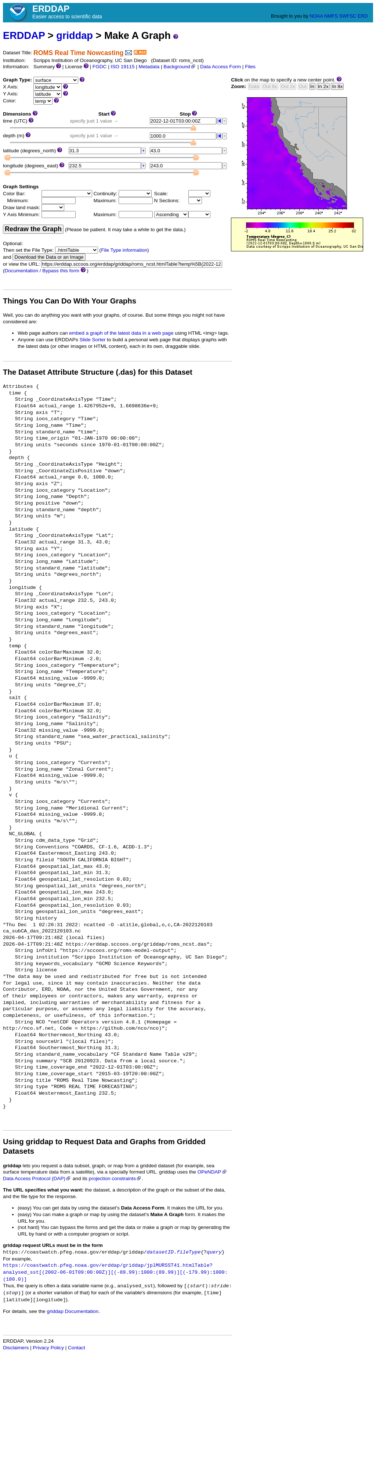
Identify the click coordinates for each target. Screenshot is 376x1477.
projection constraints (115, 1178)
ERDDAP (24, 35)
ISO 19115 (122, 66)
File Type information (124, 250)
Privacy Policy (48, 1347)
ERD (363, 16)
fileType (188, 1252)
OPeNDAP (212, 1172)
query (214, 1252)
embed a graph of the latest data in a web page (121, 333)
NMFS (331, 16)
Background (179, 66)
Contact (76, 1347)
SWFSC (348, 16)
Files (250, 66)
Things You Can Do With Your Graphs (69, 301)
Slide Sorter (93, 339)
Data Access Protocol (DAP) (37, 1178)
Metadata (149, 66)
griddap (74, 35)
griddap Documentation (72, 1311)
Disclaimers (16, 1347)
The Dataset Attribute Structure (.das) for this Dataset (97, 372)
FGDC (100, 66)
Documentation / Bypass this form (42, 270)
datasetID (160, 1252)
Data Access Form (220, 66)
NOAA (316, 16)
